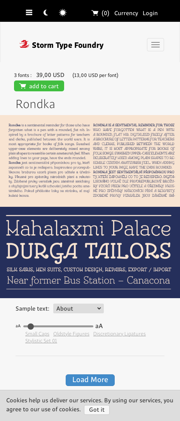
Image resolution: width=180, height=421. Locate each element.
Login (150, 13)
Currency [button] (126, 13)
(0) (101, 13)
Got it (97, 410)
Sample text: (32, 309)
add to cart (39, 86)
